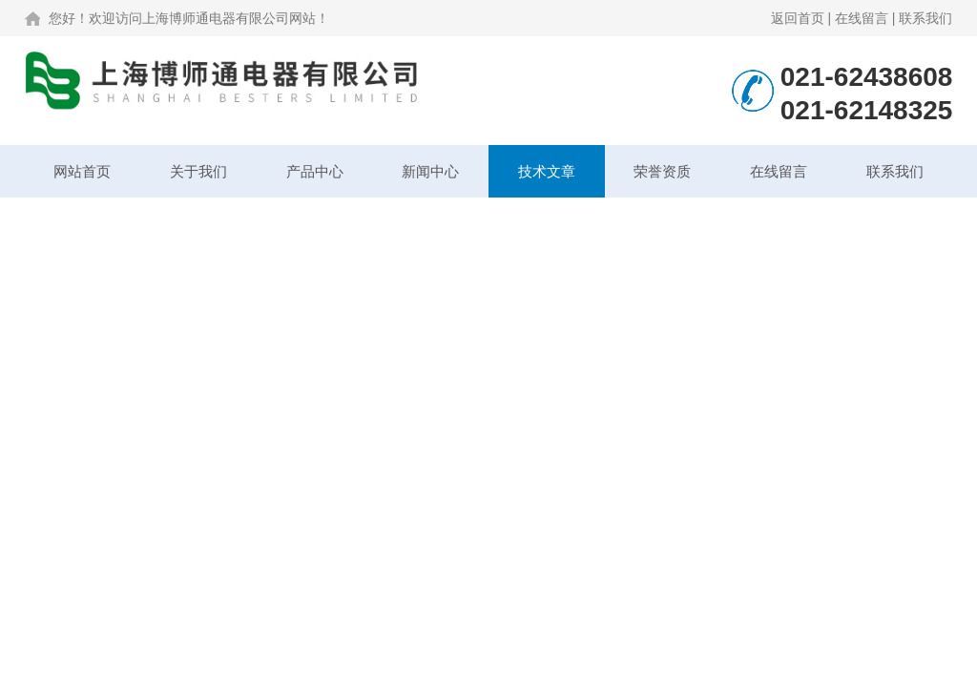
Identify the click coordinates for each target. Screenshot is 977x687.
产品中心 (314, 171)
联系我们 (925, 18)
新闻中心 (430, 171)
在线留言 (861, 18)
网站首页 (82, 171)
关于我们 (198, 171)
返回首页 (797, 18)
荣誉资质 (662, 171)
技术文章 (546, 171)
